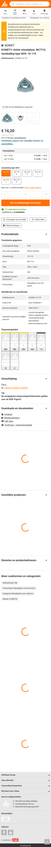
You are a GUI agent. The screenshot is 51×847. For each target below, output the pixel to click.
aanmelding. (7, 144)
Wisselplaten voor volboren (39, 18)
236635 (16, 388)
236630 (7, 388)
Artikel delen (37, 219)
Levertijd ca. (13, 212)
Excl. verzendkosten (18, 138)
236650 (24, 388)
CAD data (7, 421)
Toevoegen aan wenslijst (14, 219)
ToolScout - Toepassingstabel (16, 425)
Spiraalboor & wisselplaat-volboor (14, 18)
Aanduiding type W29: (10, 168)
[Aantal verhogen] (46, 194)
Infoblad (6, 414)
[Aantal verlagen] (4, 194)
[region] (25, 117)
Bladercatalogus (11, 225)
